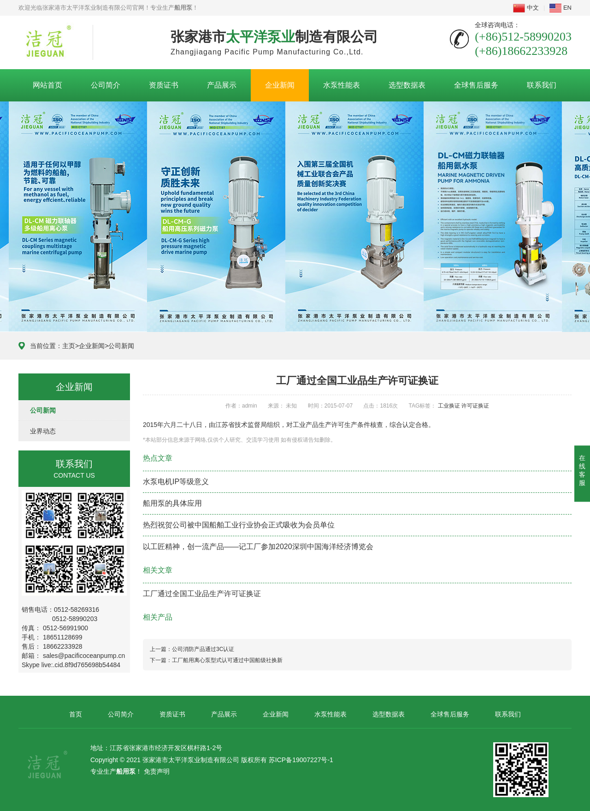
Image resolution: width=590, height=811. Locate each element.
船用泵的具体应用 (172, 503)
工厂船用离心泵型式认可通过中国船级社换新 (227, 660)
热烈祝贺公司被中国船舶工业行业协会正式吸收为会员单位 (239, 525)
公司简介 (105, 85)
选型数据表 (407, 85)
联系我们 (541, 85)
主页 (68, 345)
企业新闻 (280, 85)
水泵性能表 (341, 85)
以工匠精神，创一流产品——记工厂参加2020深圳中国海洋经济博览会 (258, 547)
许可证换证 (475, 406)
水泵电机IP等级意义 (176, 481)
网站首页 (47, 85)
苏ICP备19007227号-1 (301, 760)
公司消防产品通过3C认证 (203, 649)
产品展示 (221, 85)
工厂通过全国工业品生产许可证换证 (202, 594)
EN (560, 7)
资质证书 (163, 85)
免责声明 (157, 771)
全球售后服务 (476, 85)
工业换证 (449, 406)
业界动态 (43, 431)
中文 (526, 7)
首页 (75, 714)
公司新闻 (121, 345)
